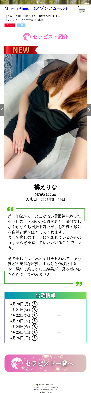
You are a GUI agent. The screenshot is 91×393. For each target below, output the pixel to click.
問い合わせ (54, 389)
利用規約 (36, 389)
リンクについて (45, 387)
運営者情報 (36, 387)
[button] (2, 110)
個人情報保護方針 (45, 389)
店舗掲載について (55, 387)
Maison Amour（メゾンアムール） (37, 8)
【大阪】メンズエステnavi (50, 2)
